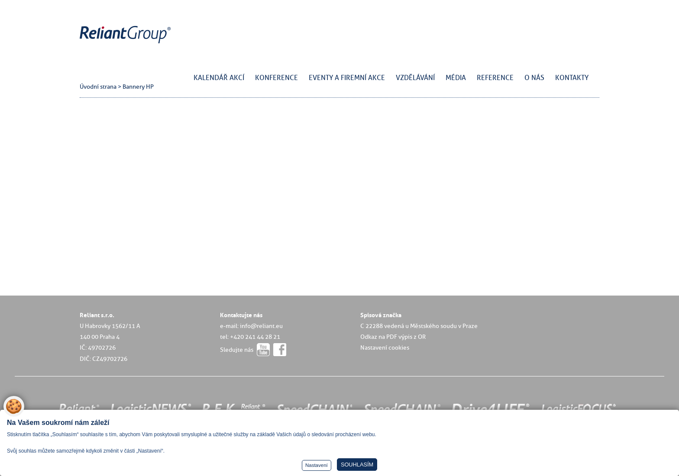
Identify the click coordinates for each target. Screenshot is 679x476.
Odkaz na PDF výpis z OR (393, 337)
